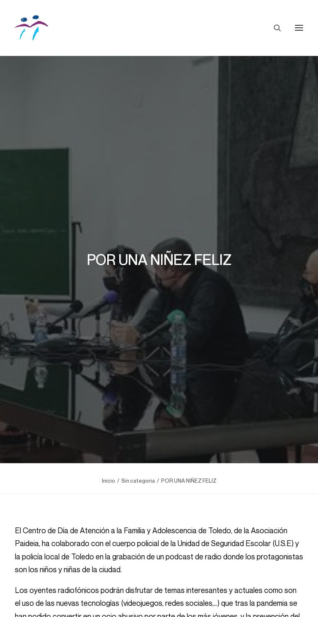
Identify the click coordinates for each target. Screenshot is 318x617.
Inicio (108, 471)
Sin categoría (138, 471)
